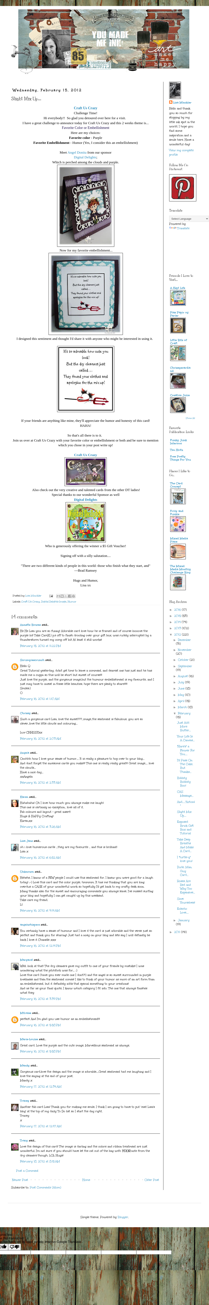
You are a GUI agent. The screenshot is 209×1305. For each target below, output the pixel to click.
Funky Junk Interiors (178, 441)
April (181, 701)
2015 (178, 616)
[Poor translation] (14, 1247)
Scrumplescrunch (32, 660)
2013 (178, 628)
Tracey (24, 1101)
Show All (190, 418)
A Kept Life (177, 288)
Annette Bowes (30, 625)
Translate (179, 228)
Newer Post (20, 1180)
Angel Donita (76, 152)
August (183, 676)
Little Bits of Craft (178, 341)
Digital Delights (85, 157)
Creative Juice (180, 395)
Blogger (123, 1217)
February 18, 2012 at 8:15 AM (40, 1161)
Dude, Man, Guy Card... (184, 871)
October (184, 660)
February (184, 713)
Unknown (27, 872)
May (181, 695)
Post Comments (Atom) (45, 1187)
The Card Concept (176, 484)
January (183, 920)
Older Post (152, 1180)
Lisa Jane (26, 841)
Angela (24, 753)
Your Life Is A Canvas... (186, 738)
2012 (178, 634)
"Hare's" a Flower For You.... (186, 750)
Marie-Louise (29, 1039)
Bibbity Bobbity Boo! (184, 781)
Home (86, 1180)
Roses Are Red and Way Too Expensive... (186, 887)
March (183, 707)
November (184, 650)
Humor (72, 601)
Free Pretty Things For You (180, 458)
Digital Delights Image (53, 601)
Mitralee (25, 1013)
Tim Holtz (176, 450)
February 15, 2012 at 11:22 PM (40, 646)
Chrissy (25, 713)
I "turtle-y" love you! (184, 859)
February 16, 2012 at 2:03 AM (40, 739)
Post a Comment (27, 1171)
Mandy (25, 1065)
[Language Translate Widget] (189, 219)
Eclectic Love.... (183, 910)
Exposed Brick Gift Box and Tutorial (185, 827)
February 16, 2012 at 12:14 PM (40, 946)
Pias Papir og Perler (179, 314)
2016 (178, 610)
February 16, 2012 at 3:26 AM (40, 827)
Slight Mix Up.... (184, 814)
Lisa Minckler (182, 102)
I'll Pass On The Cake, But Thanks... (185, 766)
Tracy (24, 1140)
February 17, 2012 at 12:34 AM (41, 1087)
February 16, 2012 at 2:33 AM (40, 783)
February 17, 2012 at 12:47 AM (41, 1126)
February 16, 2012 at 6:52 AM (40, 858)
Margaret (26, 960)
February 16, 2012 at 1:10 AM (40, 699)
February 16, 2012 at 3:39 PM (40, 999)
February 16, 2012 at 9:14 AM (40, 910)
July (181, 682)
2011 (177, 932)
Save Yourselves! (186, 900)
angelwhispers (30, 925)
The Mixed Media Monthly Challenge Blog (180, 569)
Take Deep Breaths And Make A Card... (185, 845)
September (185, 666)
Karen (24, 797)
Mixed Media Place (179, 540)
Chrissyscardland (180, 369)
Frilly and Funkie (176, 512)
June (182, 688)
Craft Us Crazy (85, 455)
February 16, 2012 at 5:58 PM (40, 1025)
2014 (178, 622)
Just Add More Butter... (184, 726)
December (184, 640)
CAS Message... (185, 793)
